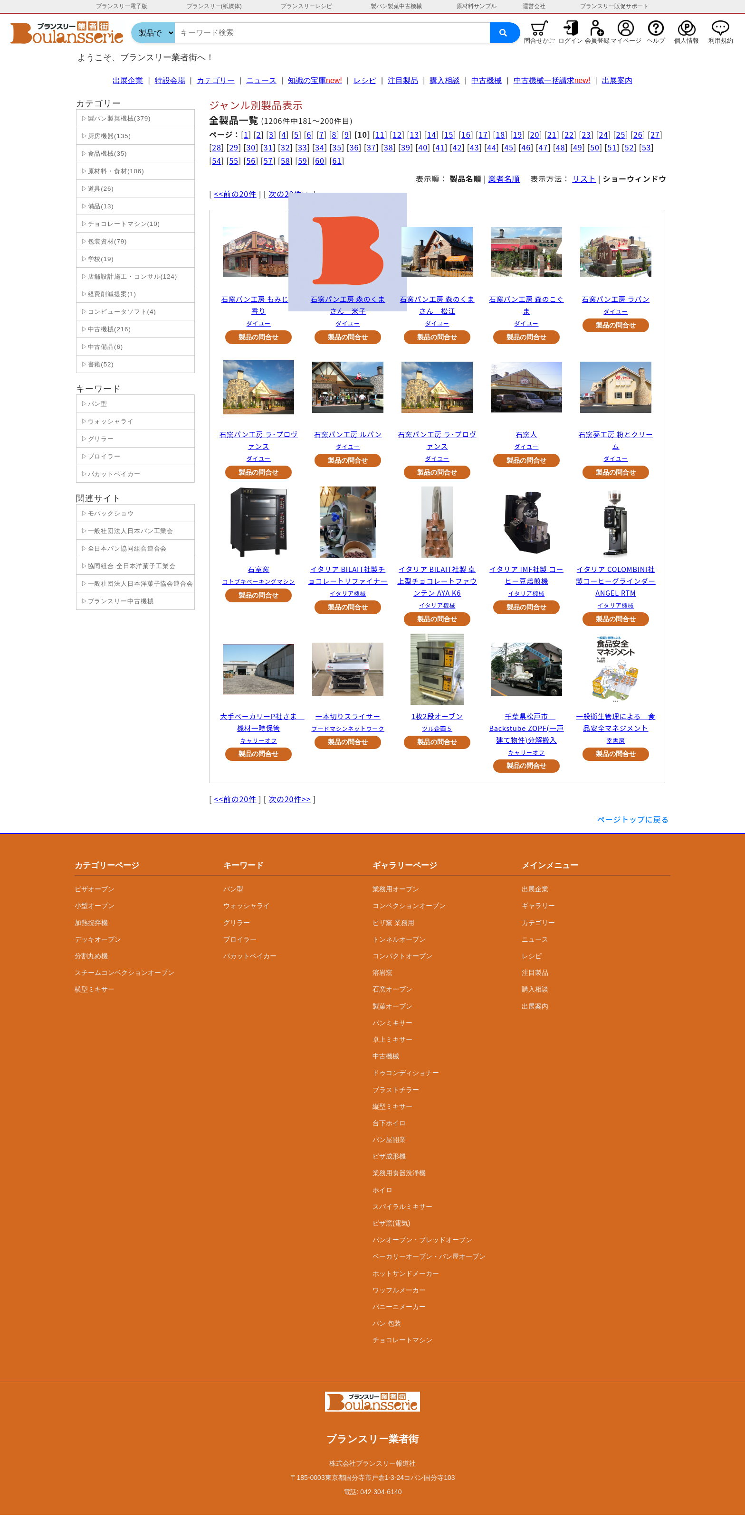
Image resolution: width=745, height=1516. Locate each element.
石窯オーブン (392, 990)
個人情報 (686, 40)
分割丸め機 (91, 957)
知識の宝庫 (315, 80)
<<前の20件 (235, 193)
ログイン (570, 40)
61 (337, 160)
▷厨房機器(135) (105, 136)
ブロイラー (240, 940)
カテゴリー (216, 80)
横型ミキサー (95, 990)
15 (448, 134)
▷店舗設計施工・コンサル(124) (128, 276)
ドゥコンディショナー (405, 1074)
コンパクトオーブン (402, 957)
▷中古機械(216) (105, 329)
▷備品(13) (96, 206)
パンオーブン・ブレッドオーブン (422, 1241)
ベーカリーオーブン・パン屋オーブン (429, 1258)
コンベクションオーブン (409, 907)
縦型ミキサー (392, 1107)
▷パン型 (93, 403)
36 (354, 147)
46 (526, 147)
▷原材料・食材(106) (111, 171)
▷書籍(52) (96, 364)
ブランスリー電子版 (121, 6)
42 (457, 147)
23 (586, 134)
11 (379, 134)
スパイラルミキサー (402, 1207)
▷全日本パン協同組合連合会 (123, 548)
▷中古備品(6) (101, 346)
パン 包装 (386, 1325)
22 (568, 134)
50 (594, 147)
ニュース (261, 80)
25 (620, 134)
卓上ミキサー (392, 1040)
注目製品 (403, 80)
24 (603, 134)
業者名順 (504, 178)
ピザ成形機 (389, 1157)
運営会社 (534, 6)
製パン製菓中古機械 (396, 6)
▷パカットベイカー (110, 473)
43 (474, 147)
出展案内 (617, 80)
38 (388, 147)
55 (233, 160)
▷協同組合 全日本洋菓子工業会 (127, 566)
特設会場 (170, 80)
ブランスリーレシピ (306, 6)
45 (508, 147)
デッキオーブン (98, 940)
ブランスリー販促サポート (614, 6)
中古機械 (486, 80)
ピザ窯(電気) (391, 1224)
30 (251, 147)
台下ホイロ (389, 1124)
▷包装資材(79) (103, 241)
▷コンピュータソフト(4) (117, 311)
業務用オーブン (395, 890)
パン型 (233, 890)
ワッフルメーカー (399, 1291)
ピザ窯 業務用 (393, 923)
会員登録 (597, 40)
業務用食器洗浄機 (399, 1174)
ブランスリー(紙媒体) (214, 6)
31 (268, 147)
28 (216, 147)
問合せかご (539, 40)
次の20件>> (289, 800)
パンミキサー (392, 1024)
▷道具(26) (96, 188)
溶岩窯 (382, 974)
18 (500, 134)
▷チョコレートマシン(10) (119, 223)
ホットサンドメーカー (405, 1274)
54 (216, 160)
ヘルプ (656, 40)
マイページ (626, 40)
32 (285, 147)
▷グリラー (96, 438)
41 (440, 147)
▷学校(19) (96, 258)
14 (431, 134)
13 (414, 134)
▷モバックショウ (106, 513)
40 (422, 147)
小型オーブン (95, 907)
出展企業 (128, 80)
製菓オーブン (392, 1007)
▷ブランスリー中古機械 (116, 601)
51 (612, 147)
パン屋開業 (389, 1141)
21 (551, 134)
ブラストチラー (395, 1091)
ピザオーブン (95, 890)
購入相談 (445, 80)
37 (371, 147)
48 (560, 147)
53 (646, 147)
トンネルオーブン (399, 940)
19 (517, 134)
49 (577, 147)
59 (302, 160)
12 (396, 134)
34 (319, 147)
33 (302, 147)
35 (337, 147)
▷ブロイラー (100, 456)
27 (654, 134)
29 (233, 147)
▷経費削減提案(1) (107, 294)
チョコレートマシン (402, 1341)
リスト (584, 178)
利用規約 (720, 40)
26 (637, 134)
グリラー (236, 923)
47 (543, 147)
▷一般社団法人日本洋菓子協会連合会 (136, 583)
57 (268, 160)
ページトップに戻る (633, 820)
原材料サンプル (477, 6)
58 (285, 160)
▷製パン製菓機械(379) (115, 118)
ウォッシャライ (246, 907)
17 (482, 134)
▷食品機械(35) (103, 153)
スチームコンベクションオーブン (124, 974)
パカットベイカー (250, 957)
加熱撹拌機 (91, 923)
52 (629, 147)
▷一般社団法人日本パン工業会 (126, 530)
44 (491, 147)
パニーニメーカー (399, 1307)
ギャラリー (538, 907)
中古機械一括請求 (552, 80)
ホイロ (382, 1191)
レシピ (364, 80)
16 (465, 134)
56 (251, 160)
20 (534, 134)
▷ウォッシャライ (106, 421)
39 (405, 147)
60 (319, 160)
